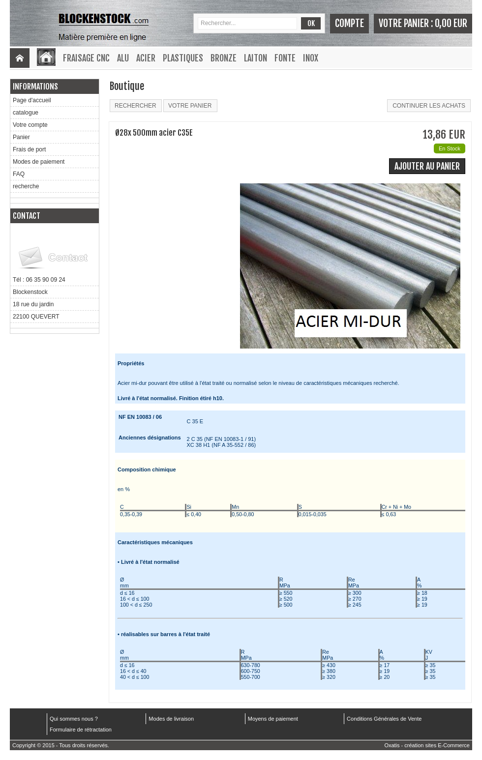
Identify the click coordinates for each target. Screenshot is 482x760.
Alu (123, 58)
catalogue (25, 112)
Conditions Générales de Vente (384, 719)
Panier (21, 137)
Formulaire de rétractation (81, 729)
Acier (145, 58)
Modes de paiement (38, 161)
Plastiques (183, 58)
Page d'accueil (32, 100)
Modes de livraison (171, 719)
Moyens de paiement (273, 719)
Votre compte (30, 124)
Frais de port (29, 149)
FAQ (19, 174)
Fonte (285, 58)
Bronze (224, 58)
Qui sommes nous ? (74, 719)
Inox (310, 58)
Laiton (255, 58)
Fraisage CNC (86, 58)
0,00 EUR (451, 23)
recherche (26, 186)
